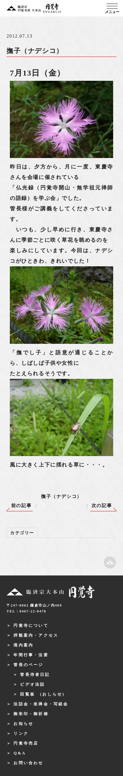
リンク (21, 733)
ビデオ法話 (32, 684)
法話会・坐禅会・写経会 (40, 704)
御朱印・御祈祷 (30, 714)
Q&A (19, 753)
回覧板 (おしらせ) (42, 694)
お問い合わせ (28, 763)
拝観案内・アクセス (35, 635)
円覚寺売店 (25, 743)
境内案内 (23, 645)
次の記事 (102, 505)
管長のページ (28, 664)
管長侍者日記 (35, 674)
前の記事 (21, 505)
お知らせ (23, 723)
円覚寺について (30, 625)
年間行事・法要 (30, 655)
